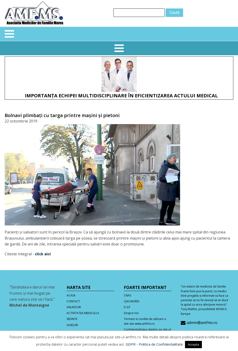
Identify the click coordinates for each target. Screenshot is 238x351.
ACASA (71, 295)
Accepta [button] (193, 344)
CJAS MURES (131, 301)
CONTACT (73, 301)
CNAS (127, 295)
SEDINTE (72, 319)
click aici (43, 253)
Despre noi (131, 313)
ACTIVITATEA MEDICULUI (83, 313)
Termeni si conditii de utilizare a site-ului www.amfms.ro (145, 321)
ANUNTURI (74, 307)
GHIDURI (72, 325)
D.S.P (127, 307)
